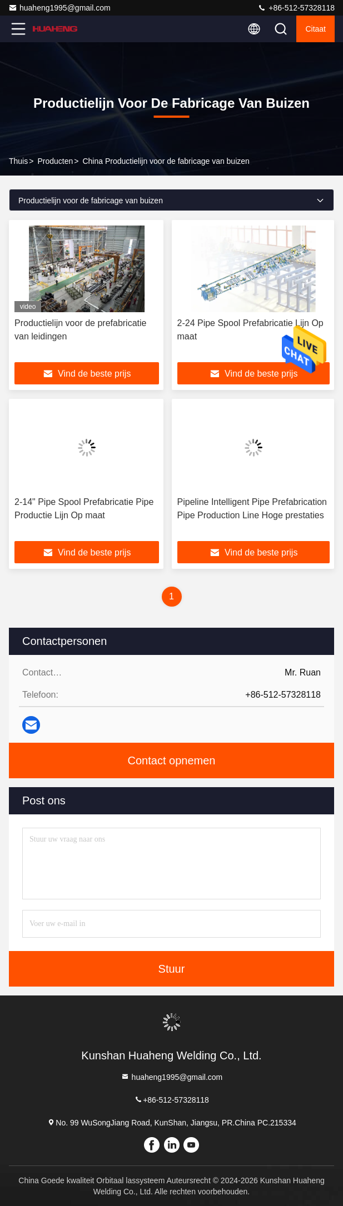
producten (55, 161)
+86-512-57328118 (296, 7)
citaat (315, 28)
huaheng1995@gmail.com (59, 7)
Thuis (18, 161)
